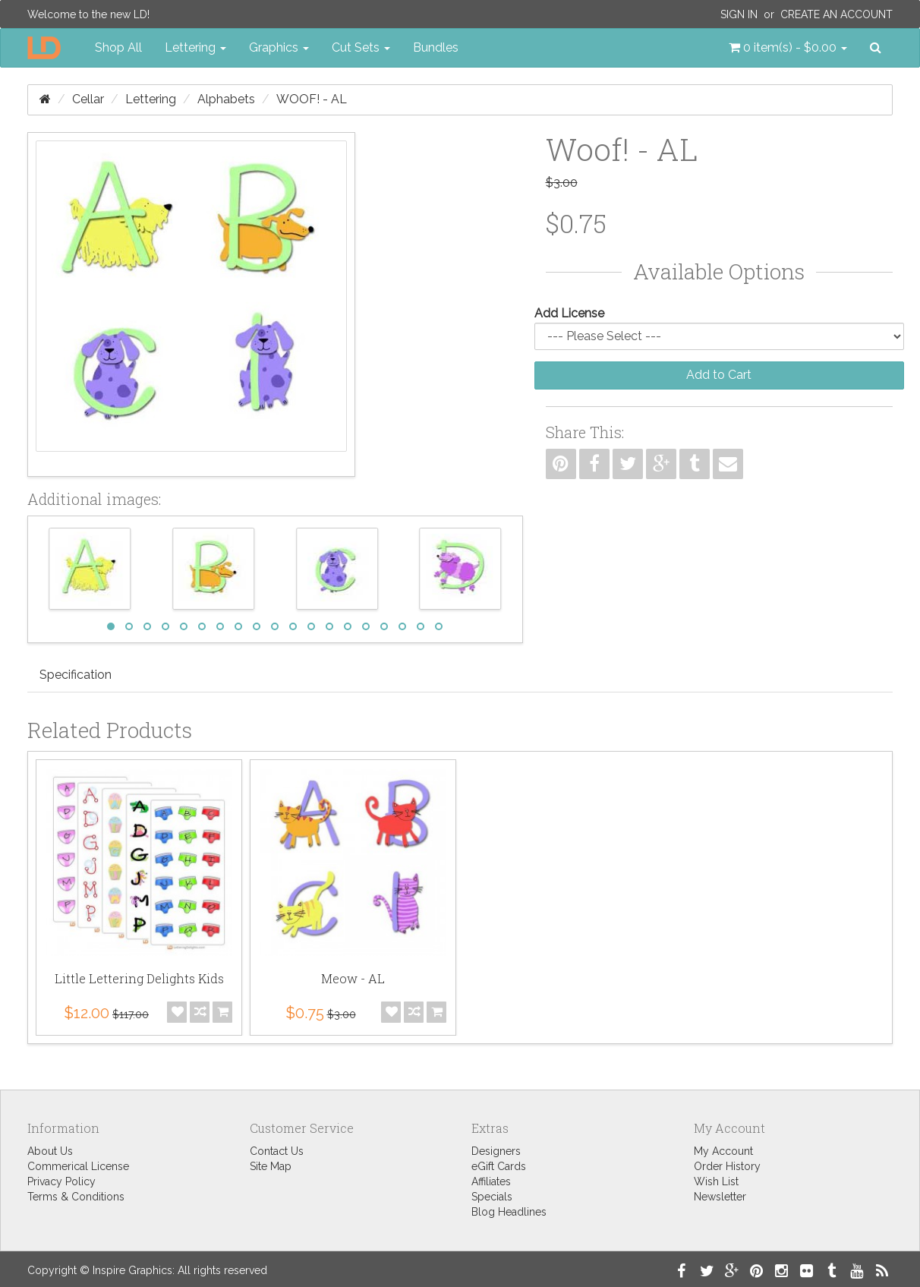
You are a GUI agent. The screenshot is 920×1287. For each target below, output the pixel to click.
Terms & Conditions (75, 1197)
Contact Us (277, 1151)
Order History (727, 1166)
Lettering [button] (195, 47)
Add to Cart (718, 374)
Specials (491, 1197)
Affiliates (491, 1181)
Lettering (150, 99)
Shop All (118, 47)
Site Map (270, 1166)
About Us (50, 1151)
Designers (496, 1151)
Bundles (435, 47)
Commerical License (78, 1166)
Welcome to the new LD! (88, 14)
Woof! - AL (311, 99)
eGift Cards (498, 1166)
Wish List (716, 1181)
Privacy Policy (61, 1181)
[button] (788, 48)
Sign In (739, 14)
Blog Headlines (509, 1212)
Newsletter (720, 1197)
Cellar (88, 99)
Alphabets (226, 99)
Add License (569, 313)
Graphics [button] (279, 47)
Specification (75, 674)
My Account (723, 1151)
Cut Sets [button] (361, 47)
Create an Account (836, 14)
